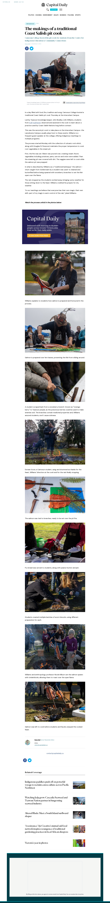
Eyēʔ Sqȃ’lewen (35, 123)
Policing (71, 15)
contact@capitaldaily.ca (55, 753)
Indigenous (30, 24)
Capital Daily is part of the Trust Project (75, 102)
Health (56, 15)
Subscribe (54, 9)
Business (63, 15)
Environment (47, 15)
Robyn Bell (27, 44)
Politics (31, 15)
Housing (38, 15)
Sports (77, 15)
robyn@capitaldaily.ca (41, 745)
